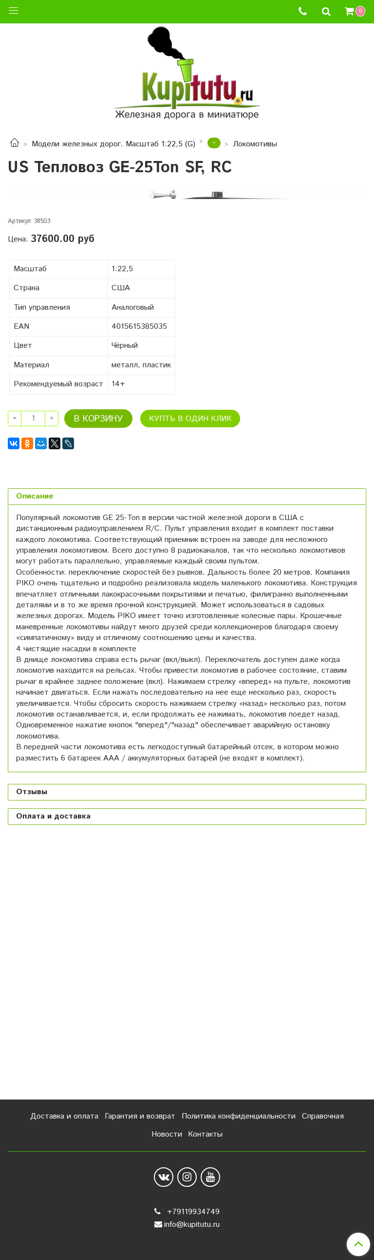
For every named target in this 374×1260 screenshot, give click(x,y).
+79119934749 (192, 1212)
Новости (166, 1134)
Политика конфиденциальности (239, 1116)
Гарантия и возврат (140, 1116)
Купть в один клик (190, 666)
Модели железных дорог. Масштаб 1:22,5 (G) (113, 144)
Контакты (205, 1134)
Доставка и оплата (64, 1116)
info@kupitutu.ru (192, 1224)
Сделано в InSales (187, 1244)
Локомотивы (255, 144)
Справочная (323, 1116)
